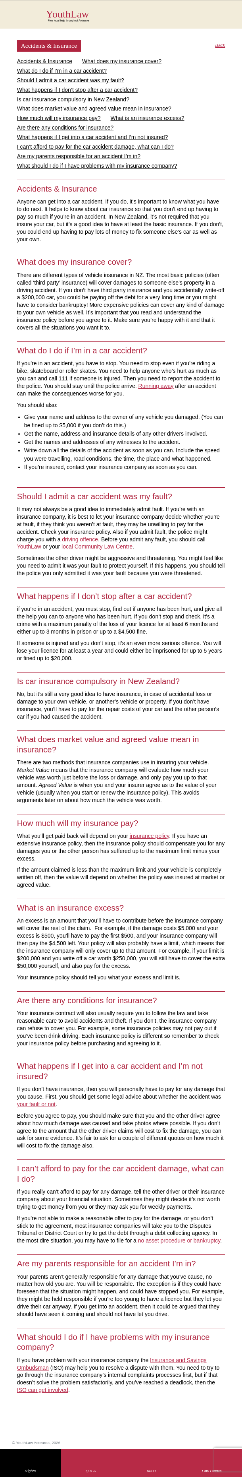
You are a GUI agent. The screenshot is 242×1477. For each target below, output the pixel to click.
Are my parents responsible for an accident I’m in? (78, 156)
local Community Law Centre (97, 546)
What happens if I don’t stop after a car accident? (77, 90)
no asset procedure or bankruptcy (179, 1240)
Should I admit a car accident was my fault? (70, 80)
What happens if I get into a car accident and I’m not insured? (92, 137)
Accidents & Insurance (44, 61)
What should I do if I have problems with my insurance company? (97, 166)
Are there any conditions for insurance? (65, 127)
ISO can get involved (42, 1390)
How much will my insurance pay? (59, 118)
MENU (224, 14)
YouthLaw (135, 15)
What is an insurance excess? (147, 118)
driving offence (80, 539)
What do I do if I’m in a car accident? (62, 71)
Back (220, 45)
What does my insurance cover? (121, 61)
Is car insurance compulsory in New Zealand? (73, 99)
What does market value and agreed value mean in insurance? (94, 108)
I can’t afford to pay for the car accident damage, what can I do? (95, 146)
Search (208, 19)
